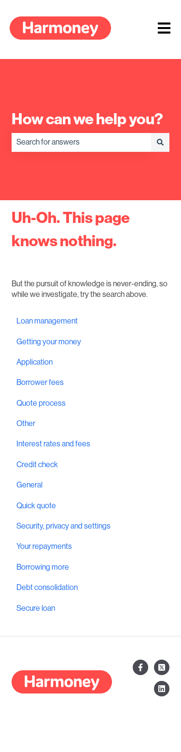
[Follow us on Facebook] (140, 667)
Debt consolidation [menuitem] (47, 587)
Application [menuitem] (34, 362)
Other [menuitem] (25, 424)
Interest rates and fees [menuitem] (53, 444)
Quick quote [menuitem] (36, 506)
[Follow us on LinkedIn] (161, 688)
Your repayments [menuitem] (44, 546)
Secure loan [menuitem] (35, 608)
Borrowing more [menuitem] (42, 567)
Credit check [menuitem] (37, 465)
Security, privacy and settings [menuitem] (63, 526)
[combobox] (81, 142)
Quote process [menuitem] (41, 403)
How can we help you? (87, 119)
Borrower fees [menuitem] (40, 382)
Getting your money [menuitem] (48, 342)
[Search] (160, 142)
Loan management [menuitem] (47, 321)
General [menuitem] (29, 485)
